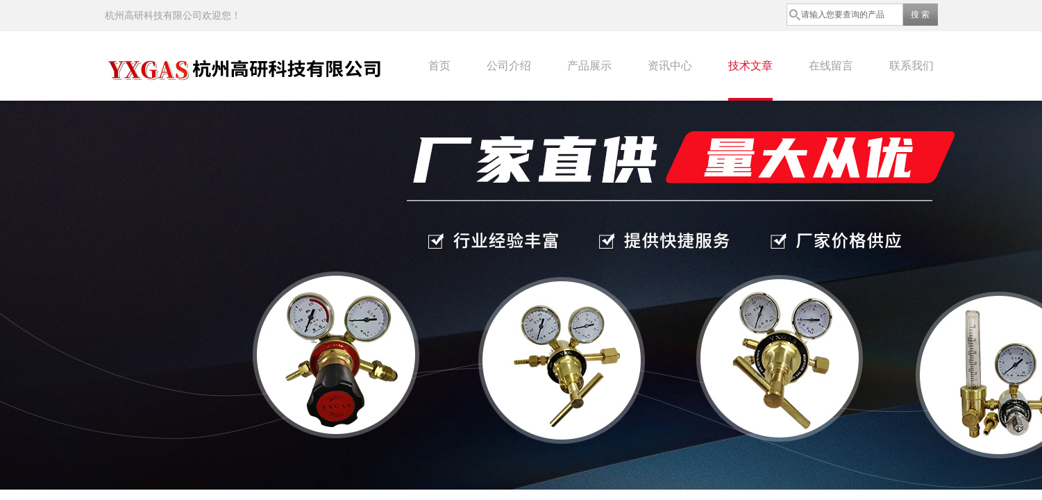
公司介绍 (509, 66)
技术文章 (750, 66)
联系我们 (911, 66)
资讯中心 (670, 66)
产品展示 (589, 66)
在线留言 (831, 66)
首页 (439, 66)
